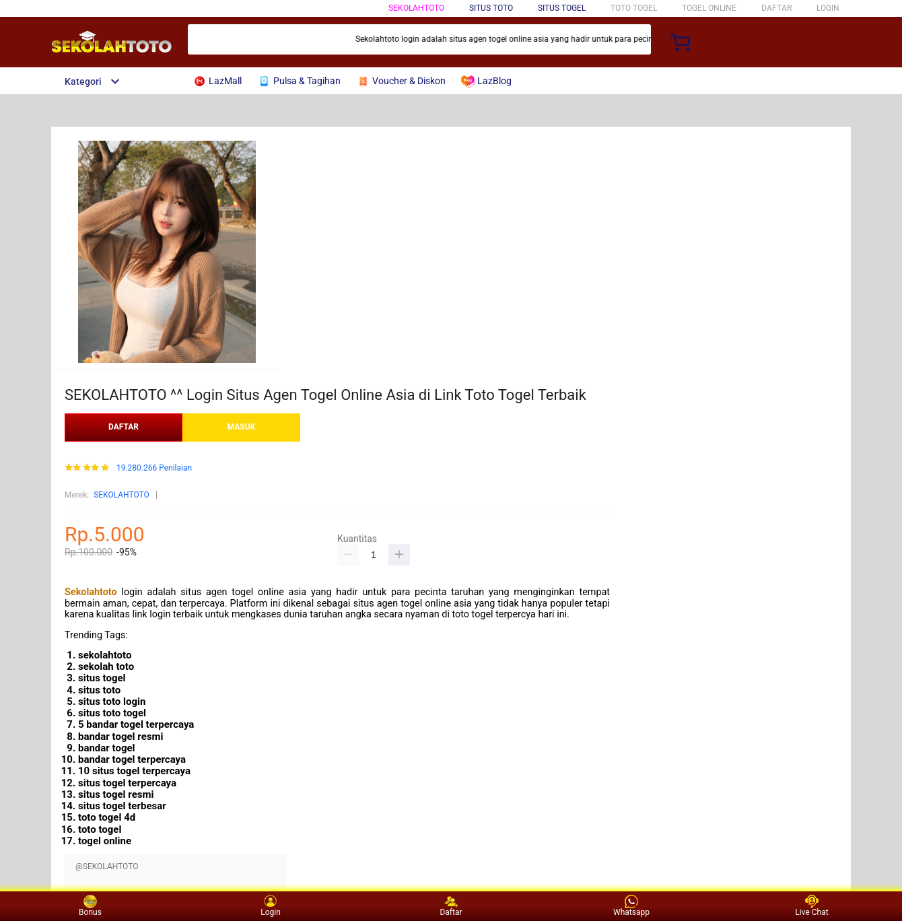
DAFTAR (776, 8)
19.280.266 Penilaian (154, 468)
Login (271, 906)
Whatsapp (631, 906)
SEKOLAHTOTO (416, 8)
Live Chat (811, 906)
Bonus (90, 906)
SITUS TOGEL (562, 8)
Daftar (451, 906)
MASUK (242, 427)
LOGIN (828, 8)
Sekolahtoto (91, 592)
